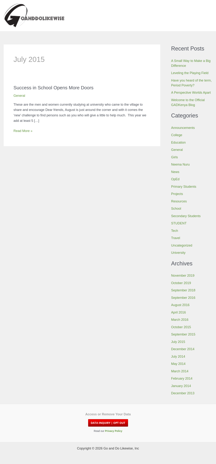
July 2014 (178, 356)
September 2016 (183, 298)
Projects (177, 194)
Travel (175, 238)
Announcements (183, 128)
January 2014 (181, 386)
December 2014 (183, 349)
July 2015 (178, 342)
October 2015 (181, 327)
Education (178, 142)
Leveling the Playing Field (190, 73)
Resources (179, 201)
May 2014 (178, 364)
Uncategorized (181, 245)
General (19, 95)
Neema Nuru (180, 164)
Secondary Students (186, 216)
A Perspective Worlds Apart (191, 92)
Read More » (22, 131)
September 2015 (183, 334)
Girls (174, 157)
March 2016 (179, 319)
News (175, 172)
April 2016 (178, 312)
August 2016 (180, 305)
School (176, 208)
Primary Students (183, 186)
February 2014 (182, 378)
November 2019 (183, 275)
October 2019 (181, 283)
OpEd (175, 179)
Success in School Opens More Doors (53, 87)
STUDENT (179, 223)
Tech (174, 231)
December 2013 (183, 393)
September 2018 (183, 290)
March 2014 (179, 371)
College (176, 135)
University (178, 253)
